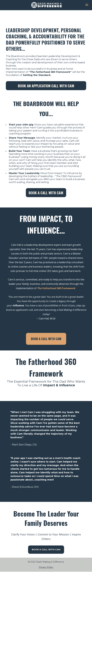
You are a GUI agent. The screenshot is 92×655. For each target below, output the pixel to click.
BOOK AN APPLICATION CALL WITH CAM (46, 85)
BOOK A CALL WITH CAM (46, 192)
